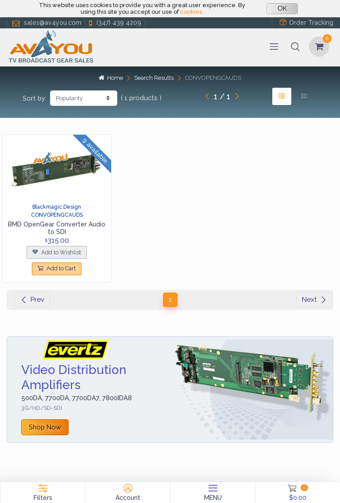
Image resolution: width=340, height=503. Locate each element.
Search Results (154, 77)
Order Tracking (306, 22)
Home (111, 77)
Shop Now (45, 427)
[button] (295, 46)
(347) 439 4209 (114, 23)
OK (282, 8)
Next (314, 300)
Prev (32, 300)
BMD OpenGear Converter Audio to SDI (56, 228)
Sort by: (34, 98)
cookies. (191, 11)
